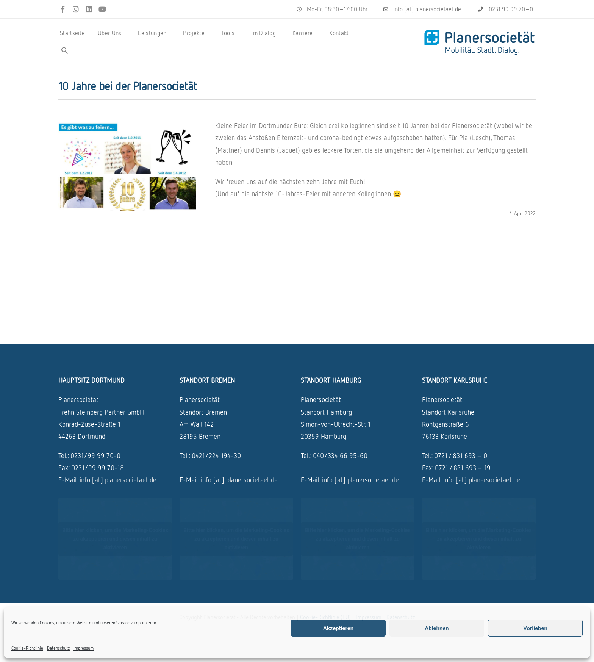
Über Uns (111, 33)
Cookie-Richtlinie (27, 648)
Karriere (304, 33)
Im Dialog (265, 33)
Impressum (83, 648)
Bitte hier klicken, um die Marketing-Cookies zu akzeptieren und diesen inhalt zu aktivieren (115, 538)
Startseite (72, 33)
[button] (64, 50)
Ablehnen (437, 628)
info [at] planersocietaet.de (118, 480)
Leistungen (154, 33)
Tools (230, 33)
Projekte (195, 33)
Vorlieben (535, 628)
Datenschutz (58, 648)
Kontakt (339, 33)
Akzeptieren (338, 628)
